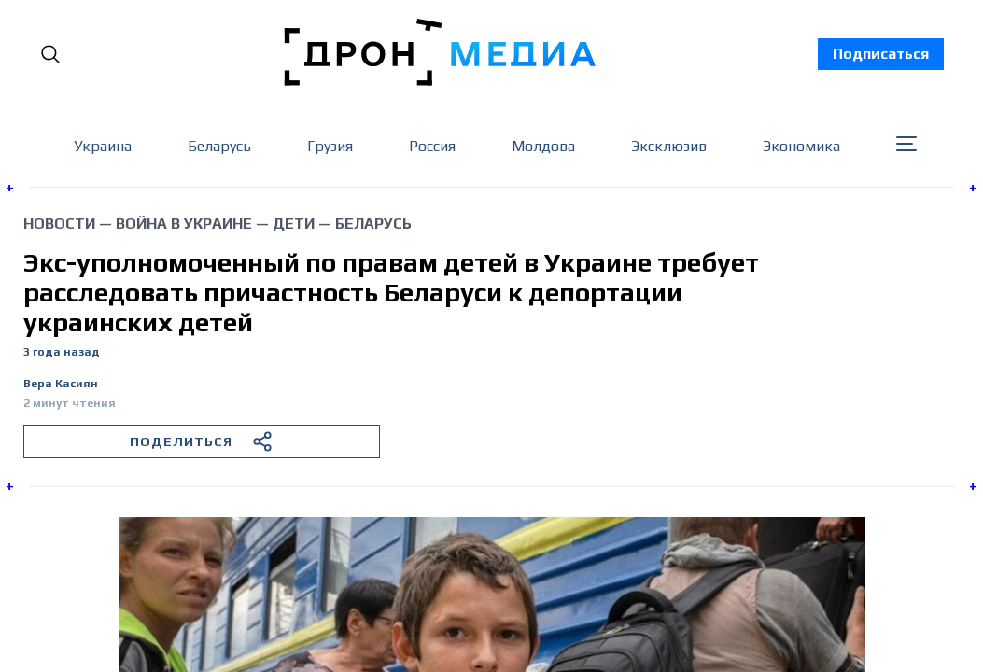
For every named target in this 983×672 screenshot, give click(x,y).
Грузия (330, 146)
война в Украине (184, 223)
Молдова (543, 146)
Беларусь (219, 146)
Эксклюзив (669, 146)
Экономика (801, 146)
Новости (59, 223)
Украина (103, 146)
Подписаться (881, 54)
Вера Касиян (60, 384)
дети (294, 223)
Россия (432, 146)
